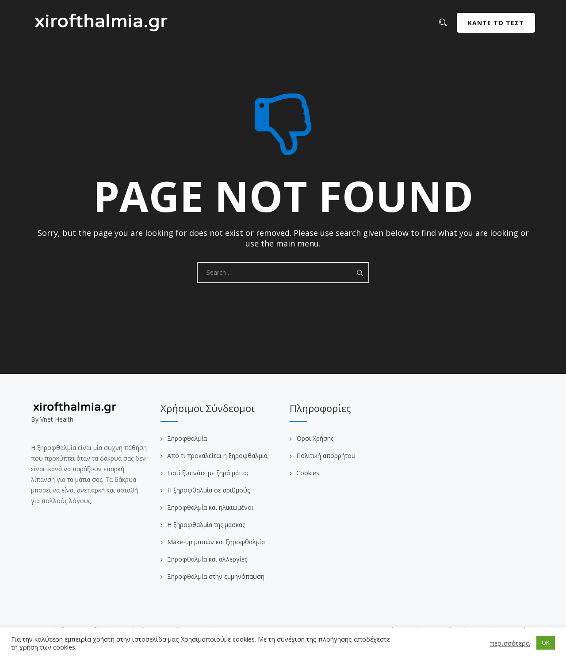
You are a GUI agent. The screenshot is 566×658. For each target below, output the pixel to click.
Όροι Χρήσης (314, 438)
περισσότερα (510, 643)
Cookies (307, 473)
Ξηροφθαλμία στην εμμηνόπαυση (215, 576)
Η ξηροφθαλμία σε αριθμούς (208, 490)
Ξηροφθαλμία (187, 438)
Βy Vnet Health (52, 419)
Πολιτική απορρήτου (326, 455)
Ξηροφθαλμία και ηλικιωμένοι (210, 507)
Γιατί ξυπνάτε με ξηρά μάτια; (207, 473)
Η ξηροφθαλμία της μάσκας (206, 524)
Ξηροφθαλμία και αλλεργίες (207, 559)
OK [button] (546, 642)
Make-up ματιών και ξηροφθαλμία (216, 542)
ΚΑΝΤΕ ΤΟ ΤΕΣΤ (496, 23)
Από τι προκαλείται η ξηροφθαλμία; (218, 455)
